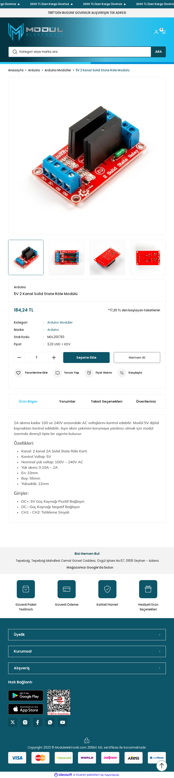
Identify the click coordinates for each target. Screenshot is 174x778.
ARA (158, 51)
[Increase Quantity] (53, 357)
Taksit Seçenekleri (106, 401)
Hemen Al (137, 357)
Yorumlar (67, 401)
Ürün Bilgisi (28, 401)
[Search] (87, 51)
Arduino (53, 330)
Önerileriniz (146, 401)
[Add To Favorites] (31, 372)
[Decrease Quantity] (19, 357)
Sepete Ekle (86, 357)
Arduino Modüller (60, 322)
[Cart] (163, 32)
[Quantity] (36, 357)
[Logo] (35, 32)
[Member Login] (156, 32)
